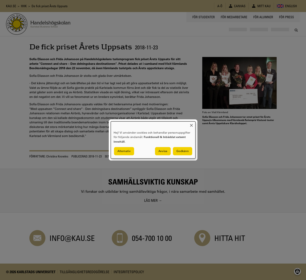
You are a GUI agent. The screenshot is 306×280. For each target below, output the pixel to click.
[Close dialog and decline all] (191, 123)
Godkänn (182, 151)
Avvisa (162, 151)
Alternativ (124, 151)
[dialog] (153, 139)
